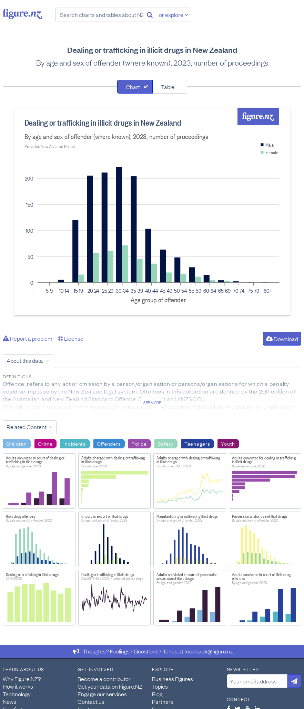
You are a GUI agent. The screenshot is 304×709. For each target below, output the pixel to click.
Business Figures (172, 678)
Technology (17, 694)
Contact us (91, 701)
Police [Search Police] (139, 443)
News (9, 701)
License (70, 338)
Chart (133, 86)
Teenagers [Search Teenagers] (197, 443)
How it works (18, 686)
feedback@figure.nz (208, 651)
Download (282, 338)
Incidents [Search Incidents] (74, 443)
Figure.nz (22, 14)
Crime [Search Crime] (45, 443)
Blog (157, 694)
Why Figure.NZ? (22, 678)
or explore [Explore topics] (174, 14)
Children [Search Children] (16, 443)
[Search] (150, 14)
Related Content (27, 426)
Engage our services (102, 694)
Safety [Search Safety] (165, 443)
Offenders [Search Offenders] (109, 443)
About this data (25, 360)
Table (167, 86)
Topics (160, 686)
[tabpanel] (152, 211)
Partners (162, 701)
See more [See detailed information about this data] (152, 402)
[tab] (135, 87)
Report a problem (27, 338)
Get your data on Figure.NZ (110, 686)
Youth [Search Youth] (228, 443)
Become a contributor (104, 678)
